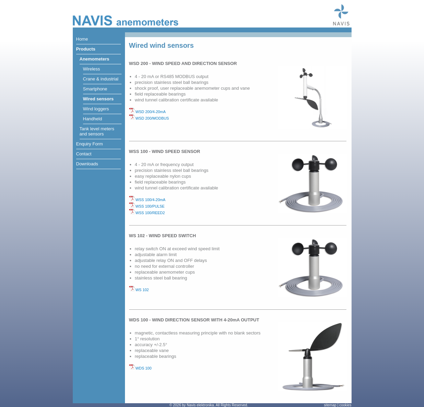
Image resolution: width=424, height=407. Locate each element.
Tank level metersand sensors (97, 131)
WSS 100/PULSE (147, 206)
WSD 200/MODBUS (149, 118)
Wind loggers (96, 108)
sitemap (330, 405)
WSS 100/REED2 (147, 213)
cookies (345, 405)
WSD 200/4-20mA (147, 112)
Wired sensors (98, 98)
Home (82, 39)
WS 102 (139, 290)
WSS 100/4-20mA (147, 200)
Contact (84, 153)
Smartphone (95, 88)
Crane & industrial (100, 78)
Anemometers (95, 59)
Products (85, 49)
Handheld (92, 118)
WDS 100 (140, 368)
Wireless (91, 69)
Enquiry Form (89, 143)
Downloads (87, 163)
